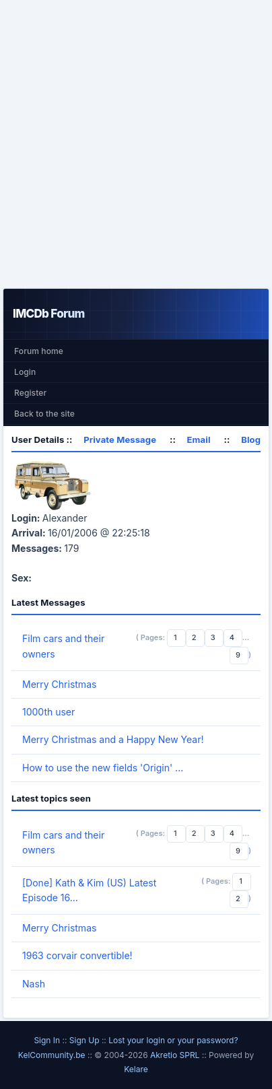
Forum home (38, 351)
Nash (33, 983)
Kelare (136, 1069)
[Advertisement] (136, 144)
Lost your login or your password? (173, 1040)
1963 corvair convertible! (77, 955)
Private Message (119, 439)
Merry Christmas (59, 684)
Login (25, 372)
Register (30, 393)
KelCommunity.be (53, 1055)
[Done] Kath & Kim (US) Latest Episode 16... (89, 890)
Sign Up (84, 1040)
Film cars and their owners (63, 646)
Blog (251, 439)
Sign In (47, 1040)
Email (199, 439)
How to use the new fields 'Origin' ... (102, 767)
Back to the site (44, 414)
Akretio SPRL (176, 1055)
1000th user (48, 711)
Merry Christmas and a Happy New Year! (112, 739)
